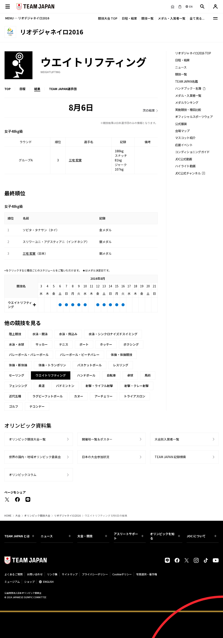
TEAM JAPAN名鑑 (186, 81)
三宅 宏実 (75, 160)
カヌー (78, 396)
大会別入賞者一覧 (167, 439)
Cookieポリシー (122, 574)
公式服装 (181, 124)
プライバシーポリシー (95, 574)
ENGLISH (48, 581)
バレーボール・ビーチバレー (80, 354)
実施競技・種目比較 (188, 110)
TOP (7, 89)
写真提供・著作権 (146, 574)
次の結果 (149, 110)
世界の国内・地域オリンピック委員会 (35, 457)
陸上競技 (15, 334)
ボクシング (131, 344)
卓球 (130, 375)
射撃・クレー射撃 (136, 385)
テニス (63, 344)
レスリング (120, 365)
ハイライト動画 (185, 166)
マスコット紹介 (185, 138)
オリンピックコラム (22, 474)
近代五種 (15, 396)
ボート (84, 344)
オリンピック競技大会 (37, 515)
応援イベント (184, 145)
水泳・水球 (16, 344)
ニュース (180, 67)
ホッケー (106, 344)
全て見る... (197, 18)
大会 (17, 515)
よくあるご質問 (13, 574)
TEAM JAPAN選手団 (63, 89)
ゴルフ (13, 406)
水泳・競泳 (40, 334)
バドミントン (65, 385)
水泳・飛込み (68, 334)
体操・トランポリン (52, 365)
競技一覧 (147, 18)
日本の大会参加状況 (95, 457)
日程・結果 (129, 18)
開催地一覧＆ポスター (97, 439)
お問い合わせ (35, 574)
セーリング (16, 375)
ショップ (29, 581)
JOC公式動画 (183, 159)
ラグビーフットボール (47, 396)
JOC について (201, 536)
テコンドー (37, 406)
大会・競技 (92, 536)
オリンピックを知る (165, 536)
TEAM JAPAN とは (19, 536)
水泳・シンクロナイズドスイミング (113, 334)
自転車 (111, 375)
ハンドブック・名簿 (188, 88)
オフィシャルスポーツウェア (194, 117)
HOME (8, 515)
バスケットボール (89, 365)
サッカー (41, 344)
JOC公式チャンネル (188, 173)
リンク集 (52, 574)
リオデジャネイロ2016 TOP (193, 53)
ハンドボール (86, 375)
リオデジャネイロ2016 (67, 515)
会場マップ (182, 131)
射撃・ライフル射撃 (99, 385)
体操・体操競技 (121, 354)
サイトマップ (70, 574)
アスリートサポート (129, 536)
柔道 (42, 385)
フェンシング (18, 385)
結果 (37, 89)
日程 (22, 89)
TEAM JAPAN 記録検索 (170, 457)
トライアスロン (134, 396)
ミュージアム (12, 581)
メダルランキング (186, 102)
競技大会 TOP (107, 18)
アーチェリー (104, 396)
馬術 (148, 375)
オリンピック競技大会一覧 (27, 439)
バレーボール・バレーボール (29, 354)
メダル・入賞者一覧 (171, 18)
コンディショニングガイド (192, 152)
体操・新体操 (18, 365)
